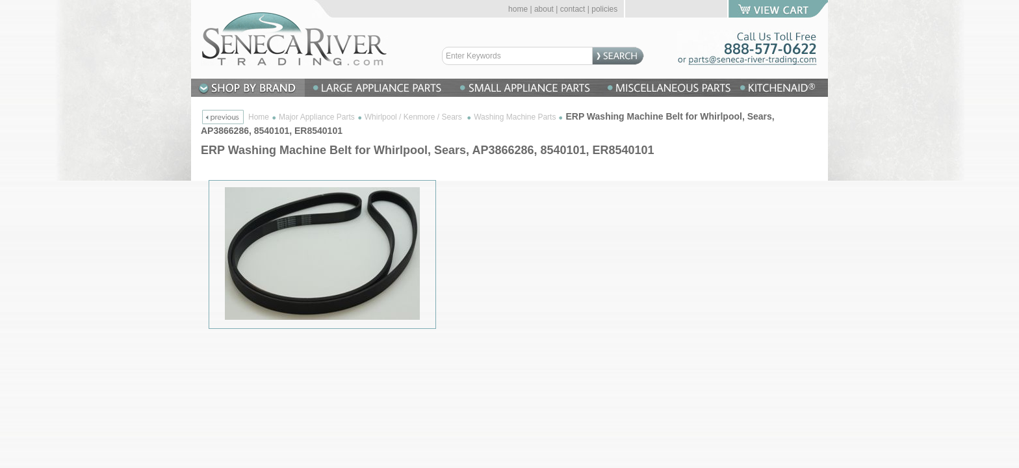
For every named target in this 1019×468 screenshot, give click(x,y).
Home (258, 117)
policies (604, 9)
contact (573, 9)
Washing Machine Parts (515, 117)
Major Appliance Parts (317, 117)
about (544, 9)
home (518, 9)
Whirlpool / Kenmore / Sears (414, 117)
